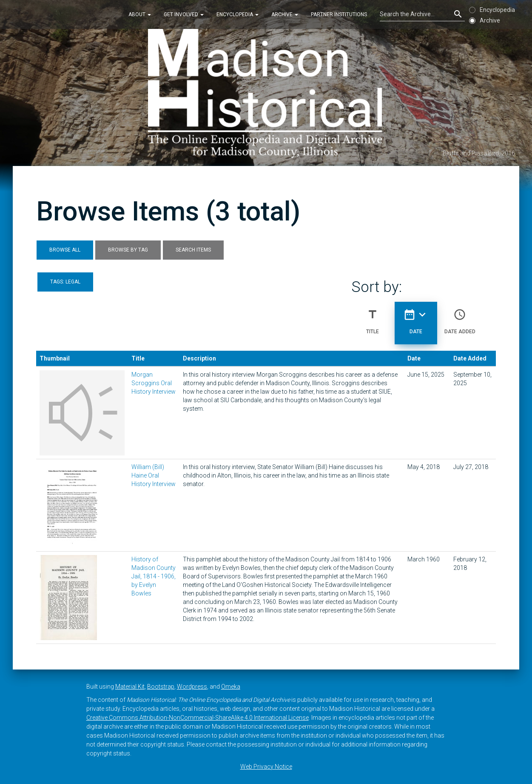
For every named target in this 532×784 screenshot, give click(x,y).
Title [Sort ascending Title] (372, 318)
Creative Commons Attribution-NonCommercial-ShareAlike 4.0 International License (197, 717)
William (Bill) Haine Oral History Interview (153, 475)
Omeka (230, 686)
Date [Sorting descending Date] (416, 318)
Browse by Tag (128, 250)
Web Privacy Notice (266, 766)
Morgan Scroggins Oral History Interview (153, 383)
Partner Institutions (339, 14)
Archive (284, 14)
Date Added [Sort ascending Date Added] (459, 318)
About (139, 14)
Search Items (193, 250)
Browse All (64, 250)
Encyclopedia (237, 14)
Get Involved (184, 14)
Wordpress (192, 686)
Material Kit (130, 686)
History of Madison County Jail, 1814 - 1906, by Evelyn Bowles (153, 576)
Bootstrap (160, 686)
